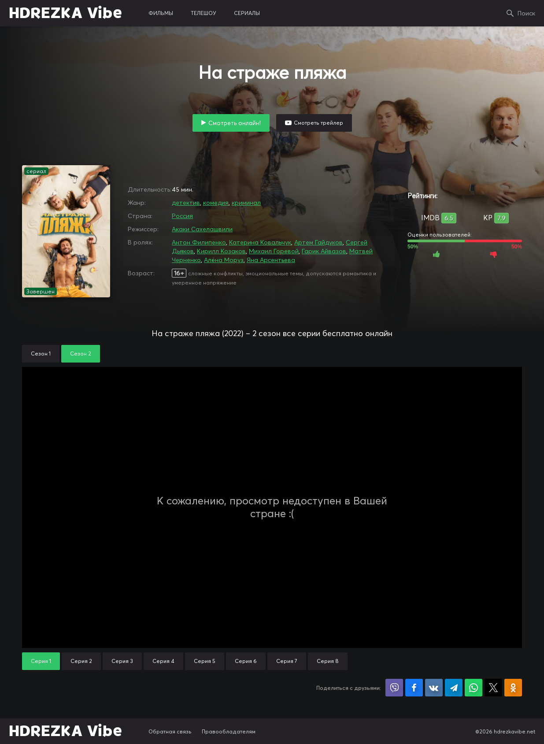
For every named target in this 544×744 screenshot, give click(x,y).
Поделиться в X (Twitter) (493, 687)
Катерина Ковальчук (260, 242)
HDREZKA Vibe (65, 13)
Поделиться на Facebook (414, 687)
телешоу (203, 13)
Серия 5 (204, 661)
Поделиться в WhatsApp (473, 687)
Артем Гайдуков (318, 242)
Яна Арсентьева (271, 260)
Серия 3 (122, 661)
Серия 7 (286, 661)
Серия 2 (81, 661)
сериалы (247, 13)
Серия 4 (163, 661)
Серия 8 (328, 661)
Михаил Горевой (274, 251)
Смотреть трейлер (318, 122)
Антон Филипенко (199, 242)
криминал (246, 203)
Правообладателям (228, 731)
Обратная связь (170, 731)
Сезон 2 (80, 353)
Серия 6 (246, 661)
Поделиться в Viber (394, 687)
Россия (182, 216)
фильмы (160, 13)
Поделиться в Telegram (454, 687)
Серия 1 (41, 661)
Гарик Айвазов (324, 251)
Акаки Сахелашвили (202, 229)
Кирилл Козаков (221, 251)
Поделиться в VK (434, 687)
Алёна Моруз (224, 260)
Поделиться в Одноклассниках (513, 687)
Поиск (526, 13)
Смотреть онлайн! (234, 122)
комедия (216, 203)
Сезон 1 (41, 353)
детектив (186, 203)
